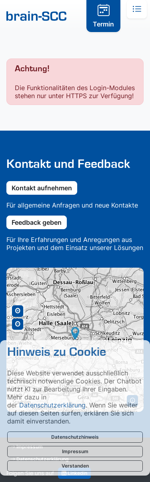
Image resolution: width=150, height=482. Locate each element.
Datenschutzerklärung (52, 405)
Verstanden (75, 465)
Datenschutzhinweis (75, 437)
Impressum (75, 451)
